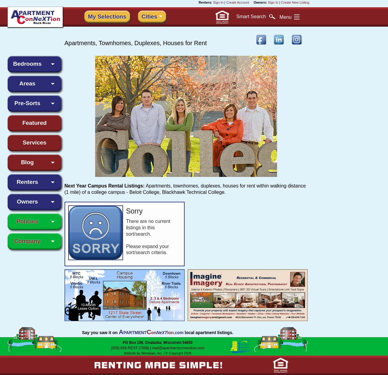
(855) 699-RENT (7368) (130, 348)
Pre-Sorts (27, 103)
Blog (27, 162)
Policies (27, 221)
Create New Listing (295, 2)
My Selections (107, 16)
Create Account (237, 2)
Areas (27, 83)
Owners (27, 201)
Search (255, 16)
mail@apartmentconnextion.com (178, 348)
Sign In (218, 2)
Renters (27, 182)
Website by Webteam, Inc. (143, 353)
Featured (34, 123)
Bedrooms (27, 64)
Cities (149, 16)
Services (34, 142)
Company (27, 241)
